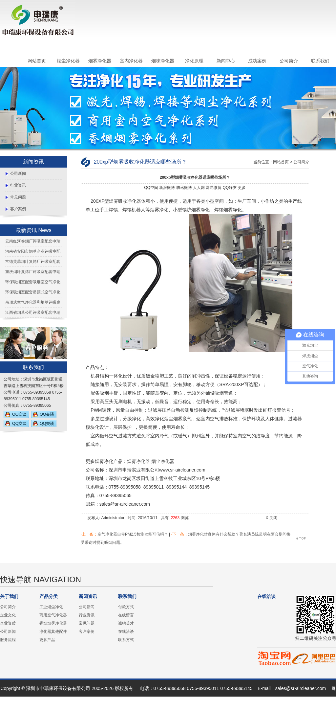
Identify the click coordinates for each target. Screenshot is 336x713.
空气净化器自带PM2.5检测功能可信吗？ (132, 534)
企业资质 (8, 623)
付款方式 (126, 607)
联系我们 (320, 60)
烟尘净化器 (68, 60)
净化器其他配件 (53, 631)
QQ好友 (230, 187)
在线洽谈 (126, 631)
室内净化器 (131, 60)
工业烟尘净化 (51, 607)
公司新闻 (18, 173)
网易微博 (213, 187)
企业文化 (8, 615)
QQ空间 (151, 187)
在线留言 (126, 615)
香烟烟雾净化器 (53, 623)
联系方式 (126, 639)
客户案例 (18, 209)
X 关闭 (271, 518)
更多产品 (47, 639)
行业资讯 (18, 185)
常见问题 (18, 197)
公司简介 (289, 60)
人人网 (199, 187)
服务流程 (8, 639)
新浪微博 (167, 187)
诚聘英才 (126, 623)
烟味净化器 (162, 60)
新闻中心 (226, 60)
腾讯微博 (184, 187)
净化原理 (194, 60)
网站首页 (37, 60)
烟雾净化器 (99, 60)
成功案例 (257, 60)
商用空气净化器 (53, 615)
